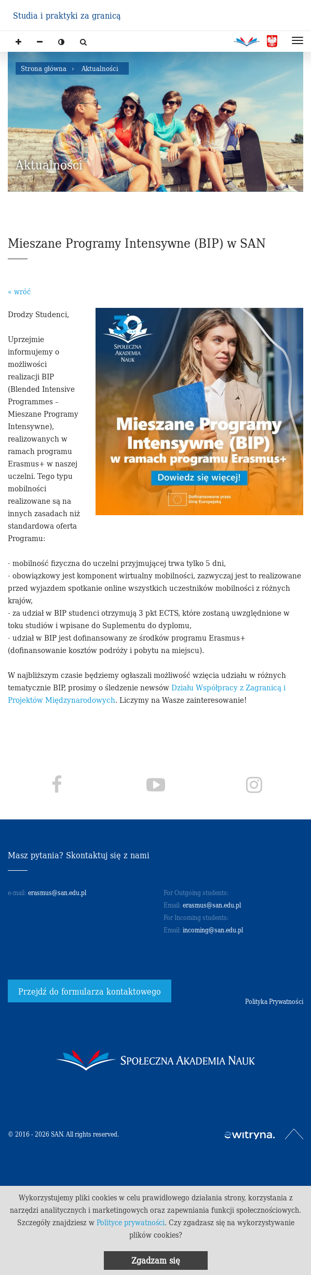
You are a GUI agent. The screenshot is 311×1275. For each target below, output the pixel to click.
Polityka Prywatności (274, 1001)
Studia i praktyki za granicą (67, 15)
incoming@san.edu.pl (213, 929)
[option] (155, 122)
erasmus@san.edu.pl (57, 892)
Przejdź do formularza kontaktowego (89, 991)
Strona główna (43, 68)
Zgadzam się (155, 1260)
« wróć (19, 291)
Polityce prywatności (131, 1222)
